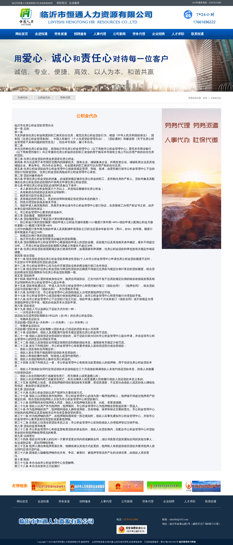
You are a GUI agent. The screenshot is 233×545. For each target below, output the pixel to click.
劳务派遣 (60, 34)
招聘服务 (80, 34)
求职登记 (62, 3)
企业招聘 (158, 34)
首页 (205, 98)
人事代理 (99, 34)
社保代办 (23, 97)
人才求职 (178, 34)
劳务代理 (139, 34)
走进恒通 (41, 34)
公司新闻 (119, 34)
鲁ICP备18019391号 (170, 542)
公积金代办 (44, 97)
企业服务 (74, 3)
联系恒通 (197, 34)
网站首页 (21, 34)
